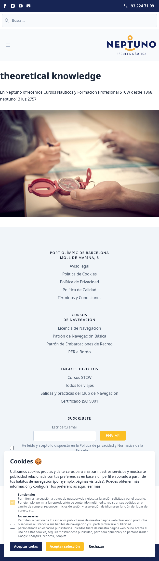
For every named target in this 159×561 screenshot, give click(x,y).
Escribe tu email (65, 427)
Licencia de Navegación (79, 328)
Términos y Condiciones (79, 297)
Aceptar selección (65, 546)
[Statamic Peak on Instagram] (13, 6)
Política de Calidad (79, 289)
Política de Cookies (79, 274)
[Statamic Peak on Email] (28, 6)
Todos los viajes (79, 385)
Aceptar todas (26, 546)
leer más (93, 486)
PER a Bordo (79, 352)
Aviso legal (79, 266)
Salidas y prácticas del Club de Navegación (80, 393)
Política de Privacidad (79, 282)
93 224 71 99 (142, 6)
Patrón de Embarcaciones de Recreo (79, 344)
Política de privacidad (97, 445)
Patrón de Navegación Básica (79, 336)
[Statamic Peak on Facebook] (5, 6)
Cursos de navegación (80, 317)
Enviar (112, 435)
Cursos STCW (79, 377)
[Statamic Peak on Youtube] (21, 6)
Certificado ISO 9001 (79, 401)
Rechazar (96, 546)
